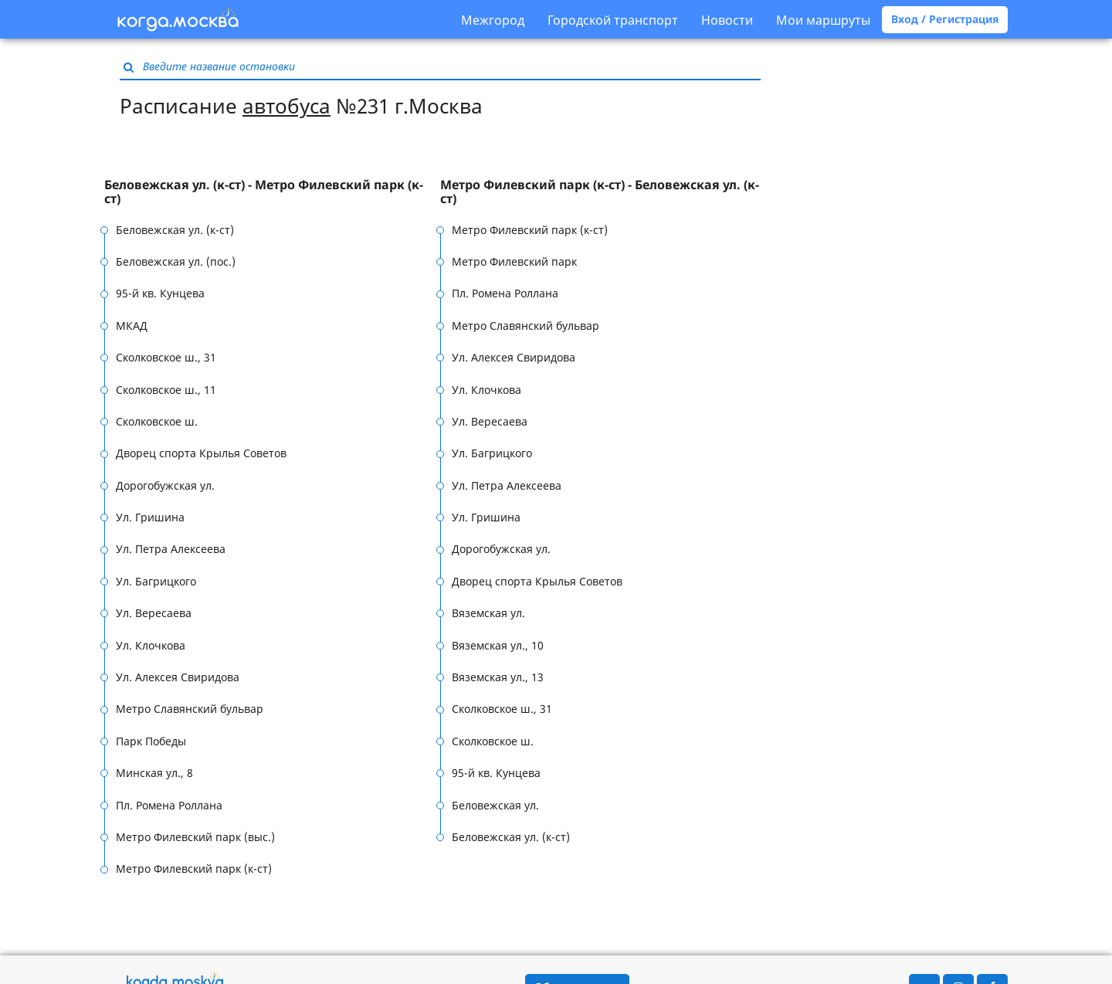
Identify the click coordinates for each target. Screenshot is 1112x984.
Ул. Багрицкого (156, 581)
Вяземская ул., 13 (498, 677)
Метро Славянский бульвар (189, 708)
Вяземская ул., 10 (498, 645)
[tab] (272, 192)
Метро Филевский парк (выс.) (195, 837)
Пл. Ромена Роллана (169, 805)
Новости (727, 20)
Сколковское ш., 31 (166, 357)
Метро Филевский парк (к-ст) (194, 868)
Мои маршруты (823, 20)
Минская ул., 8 (154, 772)
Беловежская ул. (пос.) (176, 261)
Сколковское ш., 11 (166, 389)
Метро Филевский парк (514, 261)
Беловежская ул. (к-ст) (175, 229)
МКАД (131, 325)
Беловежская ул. (495, 805)
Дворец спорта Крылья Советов (201, 453)
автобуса (286, 106)
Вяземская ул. (488, 613)
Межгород (492, 20)
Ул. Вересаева (154, 613)
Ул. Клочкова (150, 645)
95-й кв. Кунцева (160, 293)
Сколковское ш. (157, 421)
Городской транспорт (613, 20)
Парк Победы (151, 741)
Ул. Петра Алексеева (170, 548)
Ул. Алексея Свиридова (177, 677)
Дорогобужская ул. (165, 485)
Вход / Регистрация (944, 19)
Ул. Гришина (150, 517)
